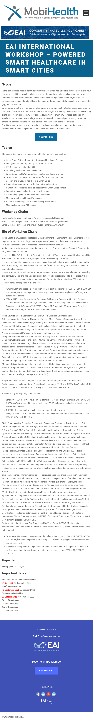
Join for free (46, 671)
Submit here (46, 137)
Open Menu (86, 13)
